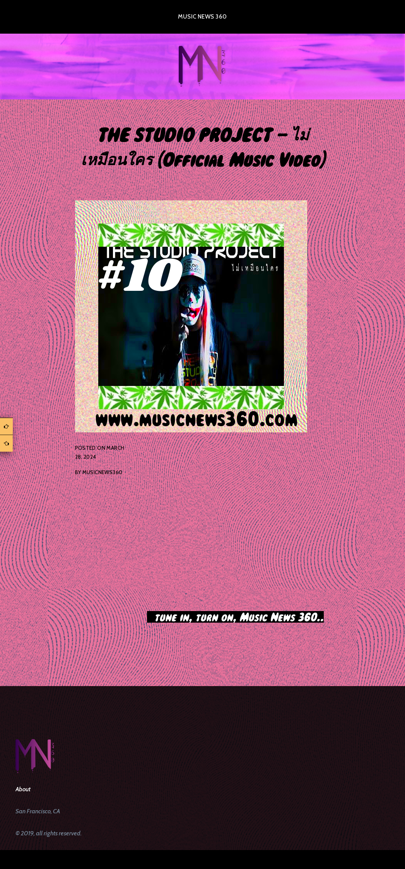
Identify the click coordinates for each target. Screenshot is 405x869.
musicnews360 (102, 472)
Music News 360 (202, 16)
